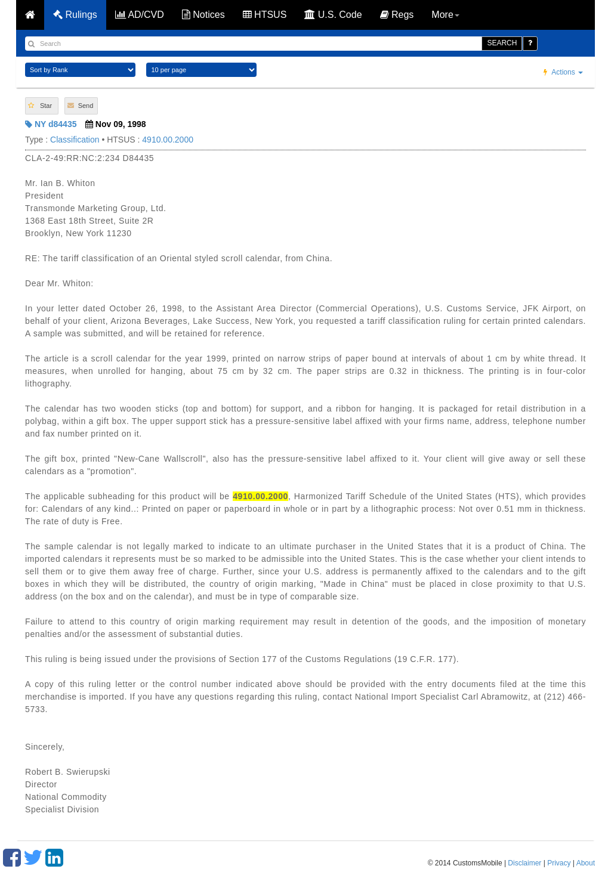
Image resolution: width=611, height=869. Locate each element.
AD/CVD (139, 15)
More (445, 15)
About (585, 863)
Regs (397, 15)
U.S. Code (333, 15)
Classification (74, 139)
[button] (41, 106)
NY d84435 (50, 124)
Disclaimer (524, 863)
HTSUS (265, 15)
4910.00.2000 (167, 139)
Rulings (75, 15)
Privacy (558, 863)
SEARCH (502, 43)
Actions (563, 72)
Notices (203, 15)
